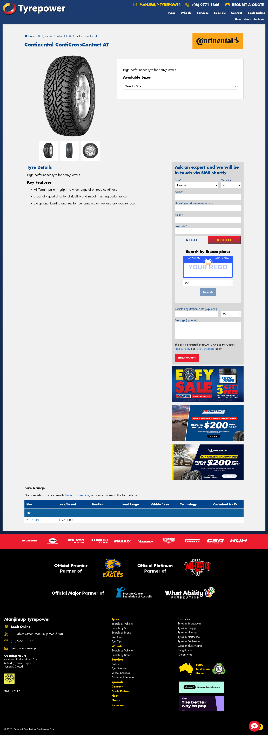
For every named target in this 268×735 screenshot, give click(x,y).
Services (203, 13)
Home (29, 36)
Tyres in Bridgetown (189, 623)
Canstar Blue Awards (190, 646)
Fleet (238, 19)
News (247, 19)
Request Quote (187, 357)
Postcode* (181, 226)
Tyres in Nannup (187, 632)
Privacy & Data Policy (24, 729)
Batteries (116, 664)
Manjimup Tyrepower (157, 5)
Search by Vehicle (122, 624)
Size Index (184, 619)
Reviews (258, 19)
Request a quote (244, 5)
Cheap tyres (185, 654)
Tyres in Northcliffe (189, 637)
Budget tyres (185, 650)
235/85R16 (33, 520)
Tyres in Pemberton (189, 641)
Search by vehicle (77, 495)
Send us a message (23, 648)
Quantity (226, 180)
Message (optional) (186, 320)
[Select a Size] (180, 86)
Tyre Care (117, 637)
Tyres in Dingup (187, 628)
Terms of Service (205, 349)
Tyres (171, 13)
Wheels (186, 13)
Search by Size (120, 628)
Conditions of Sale (45, 729)
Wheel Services (121, 673)
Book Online (256, 13)
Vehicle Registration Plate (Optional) (196, 309)
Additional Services (123, 677)
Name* (179, 192)
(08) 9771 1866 (205, 5)
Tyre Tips (117, 641)
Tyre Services (119, 668)
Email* (179, 215)
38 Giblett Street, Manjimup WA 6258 (37, 634)
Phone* (194, 203)
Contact (236, 13)
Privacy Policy (182, 349)
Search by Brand (121, 632)
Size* (178, 180)
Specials (220, 13)
